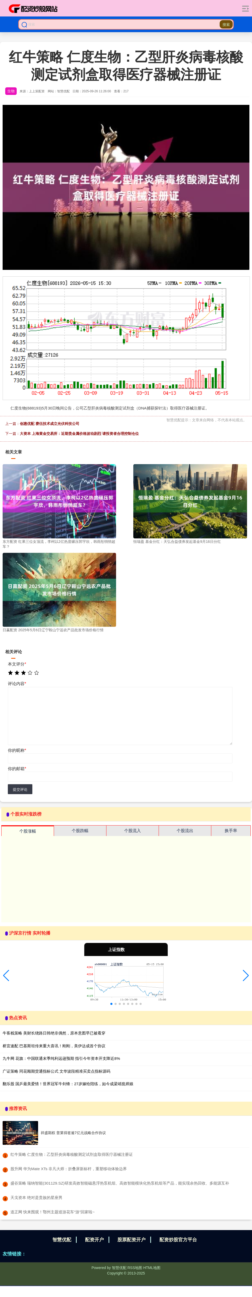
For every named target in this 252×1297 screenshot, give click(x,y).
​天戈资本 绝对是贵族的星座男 (36, 1197)
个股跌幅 (80, 830)
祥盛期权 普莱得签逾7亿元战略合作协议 (73, 1133)
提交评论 (20, 789)
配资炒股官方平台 (178, 1239)
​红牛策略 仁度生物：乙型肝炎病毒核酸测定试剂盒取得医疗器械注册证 (71, 1154)
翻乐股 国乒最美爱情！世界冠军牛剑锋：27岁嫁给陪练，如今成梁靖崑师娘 (68, 1084)
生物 (11, 91)
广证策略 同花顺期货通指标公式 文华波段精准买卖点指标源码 (56, 1071)
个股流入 (132, 830)
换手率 (231, 830)
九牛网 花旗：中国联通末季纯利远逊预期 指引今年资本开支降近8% (61, 1058)
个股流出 (185, 830)
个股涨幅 (27, 831)
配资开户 (94, 1239)
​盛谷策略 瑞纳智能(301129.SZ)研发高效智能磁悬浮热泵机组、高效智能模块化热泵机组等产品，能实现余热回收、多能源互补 (119, 1183)
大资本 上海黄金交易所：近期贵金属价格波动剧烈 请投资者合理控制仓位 (79, 433)
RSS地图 (134, 1268)
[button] (6, 975)
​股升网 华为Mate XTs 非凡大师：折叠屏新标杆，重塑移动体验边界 (68, 1169)
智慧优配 (61, 1239)
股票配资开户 (131, 1239)
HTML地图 (151, 1268)
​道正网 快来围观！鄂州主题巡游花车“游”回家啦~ (52, 1212)
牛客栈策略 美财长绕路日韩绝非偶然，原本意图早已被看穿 (54, 1033)
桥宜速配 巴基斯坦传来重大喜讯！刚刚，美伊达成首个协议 (54, 1046)
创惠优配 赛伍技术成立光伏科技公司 (49, 424)
